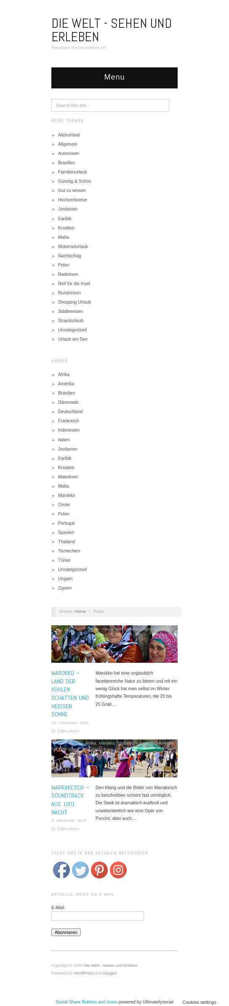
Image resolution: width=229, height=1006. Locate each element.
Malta (63, 237)
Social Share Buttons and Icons (86, 1001)
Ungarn (65, 578)
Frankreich (68, 420)
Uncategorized (72, 329)
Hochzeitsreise (72, 199)
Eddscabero (68, 730)
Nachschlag (69, 255)
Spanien (66, 532)
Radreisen (68, 274)
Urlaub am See (73, 339)
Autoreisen (68, 153)
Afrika (63, 374)
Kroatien (66, 227)
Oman (64, 504)
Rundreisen (69, 292)
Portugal (66, 523)
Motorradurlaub (73, 246)
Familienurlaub (72, 171)
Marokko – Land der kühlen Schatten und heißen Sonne (70, 693)
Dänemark (68, 402)
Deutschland (70, 411)
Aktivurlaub (69, 134)
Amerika (66, 383)
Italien (64, 439)
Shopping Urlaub (74, 301)
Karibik (65, 218)
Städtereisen (70, 311)
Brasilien (66, 162)
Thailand (66, 541)
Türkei (64, 560)
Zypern (65, 587)
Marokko (66, 495)
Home (80, 611)
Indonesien (69, 429)
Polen (63, 264)
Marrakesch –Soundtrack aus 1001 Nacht (70, 800)
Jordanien (67, 208)
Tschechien (69, 550)
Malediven (68, 476)
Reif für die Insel (74, 283)
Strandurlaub (70, 320)
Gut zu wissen (72, 190)
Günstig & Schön (74, 181)
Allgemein (67, 144)
